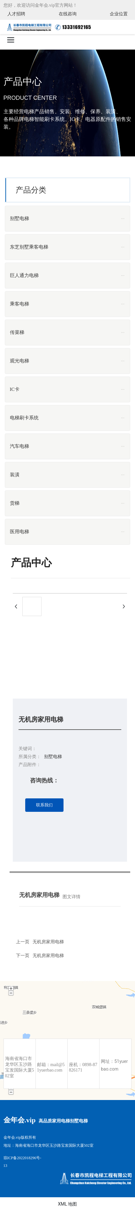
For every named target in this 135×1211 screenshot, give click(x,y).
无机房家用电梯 (48, 955)
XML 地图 (67, 1204)
